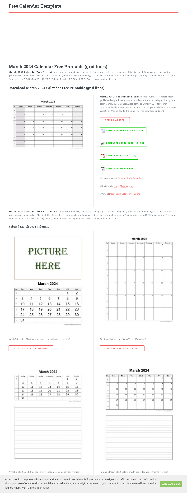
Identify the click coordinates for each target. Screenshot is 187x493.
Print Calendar (115, 120)
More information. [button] (40, 487)
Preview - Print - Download (31, 348)
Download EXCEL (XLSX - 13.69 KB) (125, 143)
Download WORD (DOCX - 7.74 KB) (125, 130)
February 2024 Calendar (130, 178)
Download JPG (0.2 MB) (119, 168)
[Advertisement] (93, 36)
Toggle (6, 6)
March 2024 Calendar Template (124, 193)
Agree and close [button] (171, 484)
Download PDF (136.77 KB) (121, 156)
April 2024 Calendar (123, 186)
